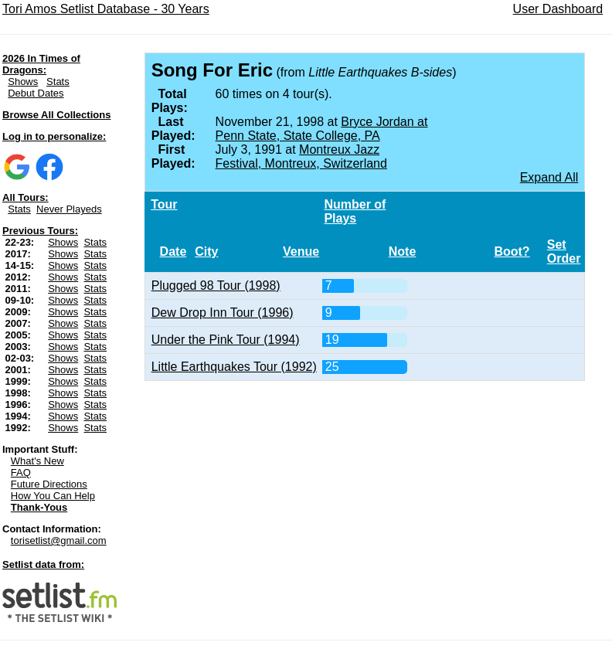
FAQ (21, 472)
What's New (37, 461)
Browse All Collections (56, 115)
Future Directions (49, 484)
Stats (58, 81)
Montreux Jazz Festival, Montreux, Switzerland (301, 156)
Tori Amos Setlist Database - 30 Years (105, 8)
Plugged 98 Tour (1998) (215, 285)
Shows (23, 81)
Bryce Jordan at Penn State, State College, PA (322, 128)
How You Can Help (53, 495)
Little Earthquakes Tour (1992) (234, 366)
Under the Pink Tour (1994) (225, 339)
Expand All (549, 177)
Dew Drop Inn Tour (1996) (222, 312)
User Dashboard (558, 8)
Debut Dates (35, 93)
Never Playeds (69, 209)
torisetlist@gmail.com (59, 540)
